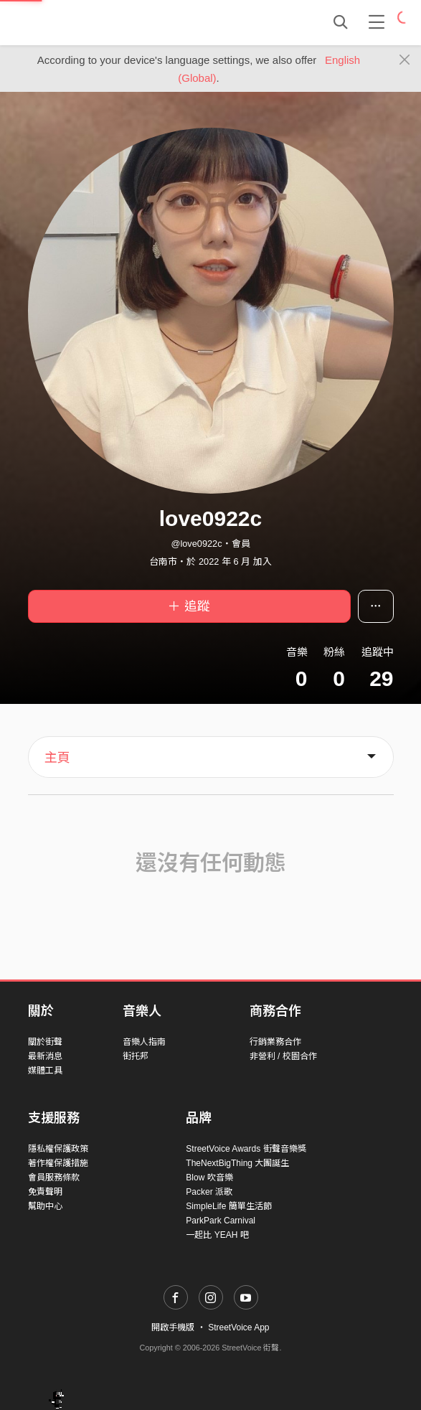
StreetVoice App (238, 1327)
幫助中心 (45, 1206)
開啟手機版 (172, 1327)
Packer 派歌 (209, 1192)
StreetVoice (87, 22)
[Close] (405, 60)
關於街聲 (45, 1042)
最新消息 (45, 1056)
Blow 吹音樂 (209, 1177)
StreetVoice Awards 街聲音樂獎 (246, 1149)
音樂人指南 (144, 1042)
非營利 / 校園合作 (283, 1056)
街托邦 (135, 1056)
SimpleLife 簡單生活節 (228, 1206)
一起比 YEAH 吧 (217, 1235)
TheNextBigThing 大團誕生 (237, 1163)
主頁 (57, 758)
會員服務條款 (54, 1177)
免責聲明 (45, 1192)
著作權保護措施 (58, 1163)
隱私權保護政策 (58, 1149)
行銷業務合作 (275, 1042)
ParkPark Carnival (220, 1221)
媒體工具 (45, 1071)
